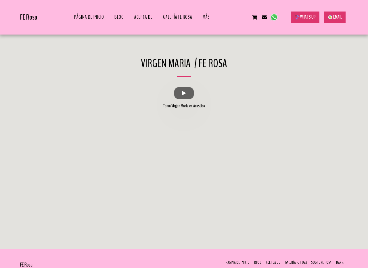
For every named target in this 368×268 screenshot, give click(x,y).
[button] (225, 17)
